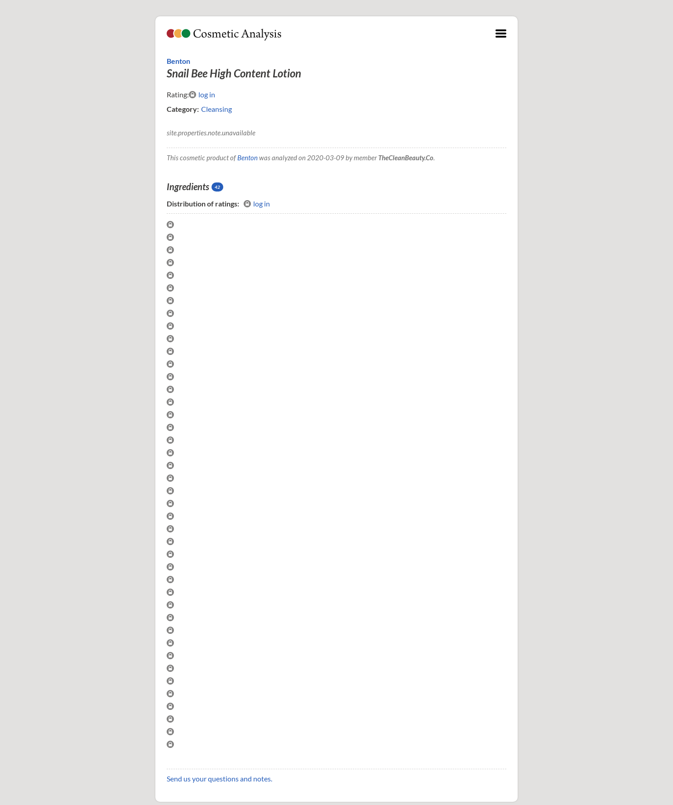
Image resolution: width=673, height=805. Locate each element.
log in (202, 95)
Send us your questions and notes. (219, 778)
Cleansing (216, 109)
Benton (178, 61)
